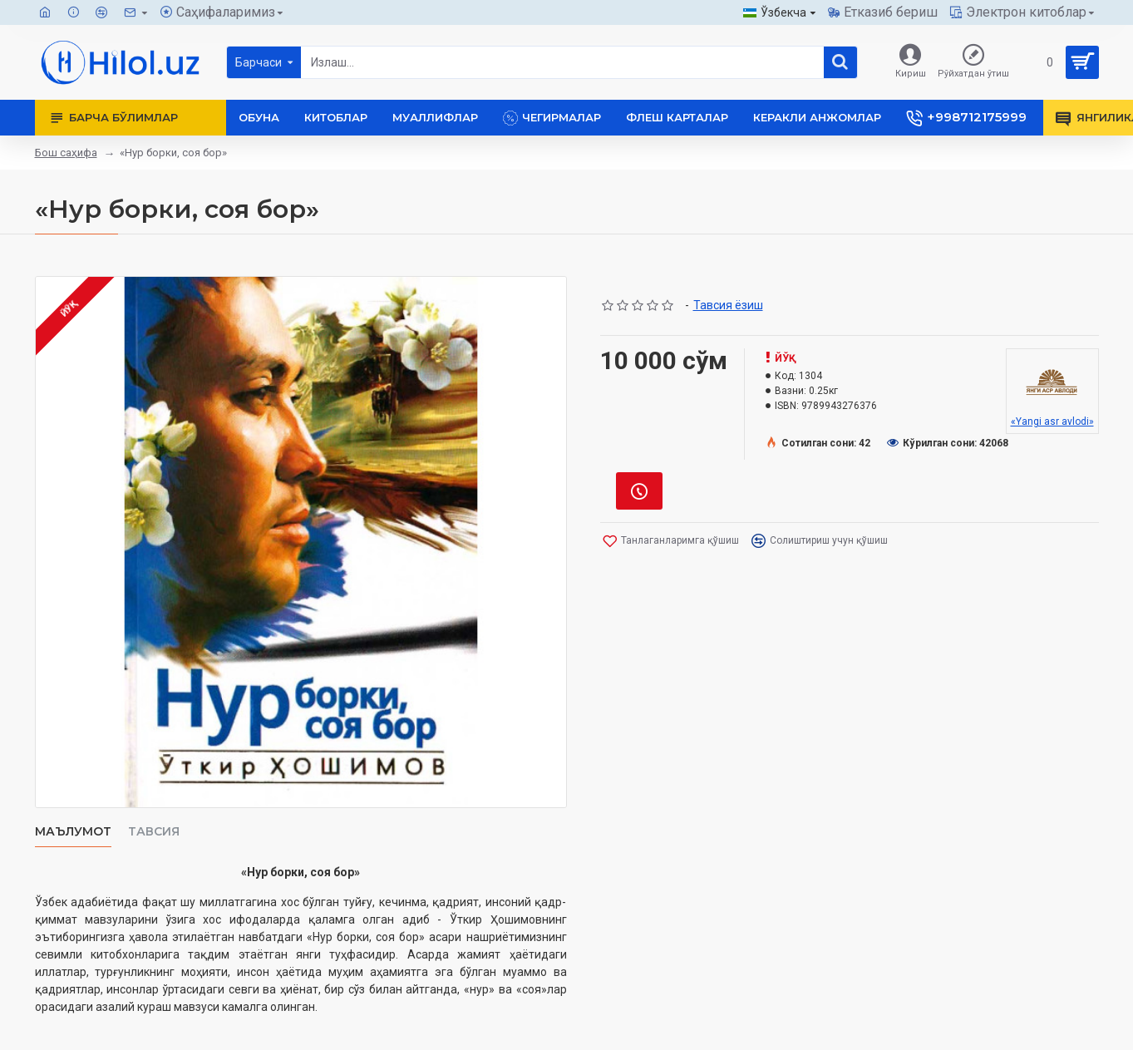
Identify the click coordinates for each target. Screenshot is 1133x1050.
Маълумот (73, 832)
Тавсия (154, 832)
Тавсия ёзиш (728, 305)
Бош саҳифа (66, 152)
